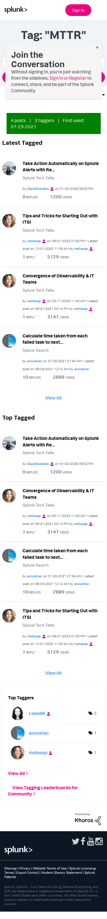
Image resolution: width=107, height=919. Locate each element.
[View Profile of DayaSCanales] (38, 188)
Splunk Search (36, 350)
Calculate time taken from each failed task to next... (55, 339)
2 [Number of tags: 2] (95, 724)
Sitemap (10, 879)
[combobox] (53, 62)
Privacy (25, 879)
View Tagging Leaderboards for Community (43, 802)
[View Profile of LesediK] (37, 725)
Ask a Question (53, 77)
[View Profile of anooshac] (34, 361)
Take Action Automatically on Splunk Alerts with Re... (61, 166)
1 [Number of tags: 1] (95, 744)
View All (53, 398)
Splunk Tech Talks (38, 177)
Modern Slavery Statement (61, 884)
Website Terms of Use (50, 879)
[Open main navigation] (99, 9)
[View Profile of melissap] (34, 241)
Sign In (78, 10)
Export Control (27, 884)
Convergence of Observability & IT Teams (58, 279)
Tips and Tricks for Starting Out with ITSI (60, 219)
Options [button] (91, 95)
